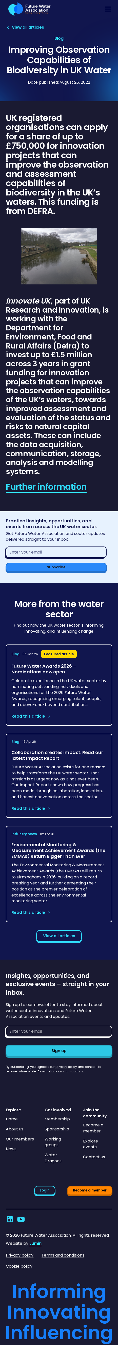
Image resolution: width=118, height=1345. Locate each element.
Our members (20, 1139)
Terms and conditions (63, 1255)
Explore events (90, 1144)
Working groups (53, 1142)
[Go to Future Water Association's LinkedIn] (10, 1219)
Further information (46, 487)
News (11, 1149)
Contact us (94, 1157)
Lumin (35, 1243)
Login (45, 1190)
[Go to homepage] (28, 9)
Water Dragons (53, 1158)
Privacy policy (19, 1255)
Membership (57, 1119)
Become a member (93, 1128)
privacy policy (66, 1067)
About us (14, 1129)
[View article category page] (59, 38)
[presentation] (44, 1083)
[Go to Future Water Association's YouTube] (21, 1219)
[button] (107, 9)
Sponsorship (57, 1129)
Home (12, 1119)
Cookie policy (19, 1266)
